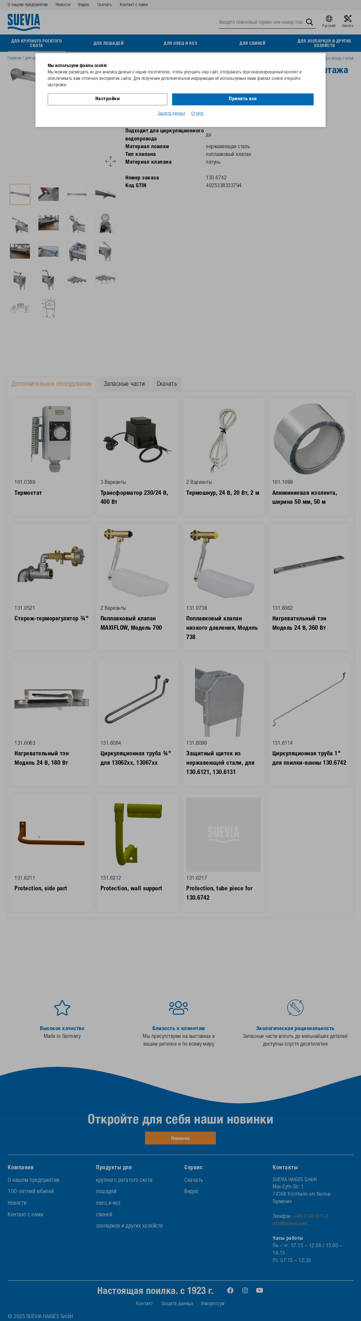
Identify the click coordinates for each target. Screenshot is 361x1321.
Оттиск (197, 113)
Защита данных (171, 113)
